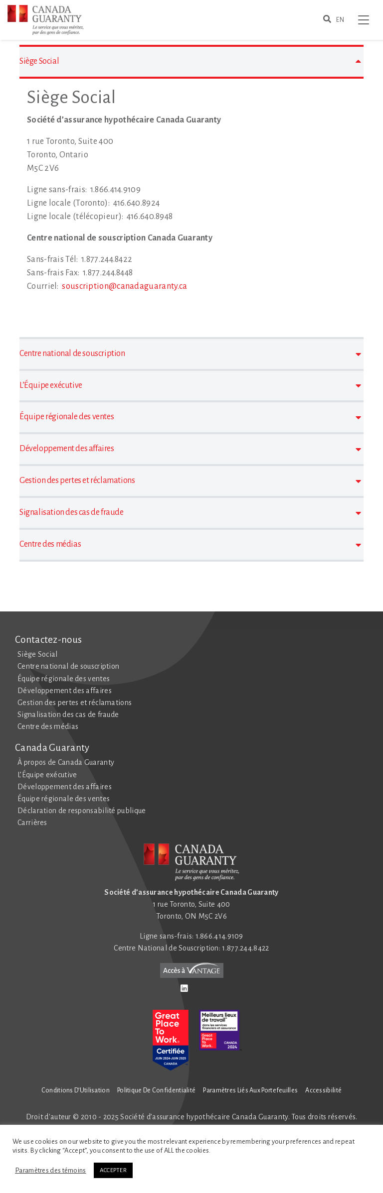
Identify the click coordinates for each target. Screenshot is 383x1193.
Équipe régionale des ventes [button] (190, 417)
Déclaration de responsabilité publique (81, 811)
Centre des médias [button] (190, 544)
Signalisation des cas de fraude (68, 714)
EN (340, 19)
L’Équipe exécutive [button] (190, 385)
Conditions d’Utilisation (75, 1090)
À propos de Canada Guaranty (65, 762)
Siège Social (37, 654)
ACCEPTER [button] (113, 1170)
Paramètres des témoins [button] (50, 1170)
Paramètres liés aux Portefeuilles (250, 1090)
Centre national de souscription (68, 666)
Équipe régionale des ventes (63, 679)
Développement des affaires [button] (190, 449)
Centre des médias (47, 726)
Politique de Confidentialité (156, 1090)
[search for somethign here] (327, 20)
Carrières (32, 823)
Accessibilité (323, 1090)
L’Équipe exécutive (47, 775)
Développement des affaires (64, 691)
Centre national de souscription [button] (190, 353)
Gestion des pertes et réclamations (74, 703)
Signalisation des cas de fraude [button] (190, 512)
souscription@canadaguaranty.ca (124, 286)
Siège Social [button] (190, 61)
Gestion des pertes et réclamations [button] (190, 480)
